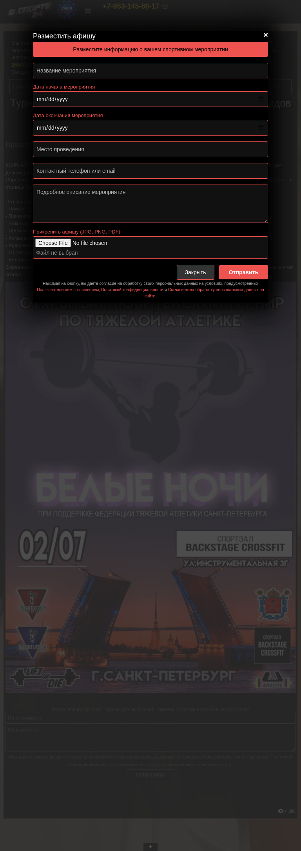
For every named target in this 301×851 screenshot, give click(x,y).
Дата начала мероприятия (64, 86)
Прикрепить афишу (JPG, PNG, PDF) (76, 231)
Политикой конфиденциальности (132, 290)
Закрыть (195, 272)
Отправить (243, 272)
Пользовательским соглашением (68, 290)
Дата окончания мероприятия (68, 115)
